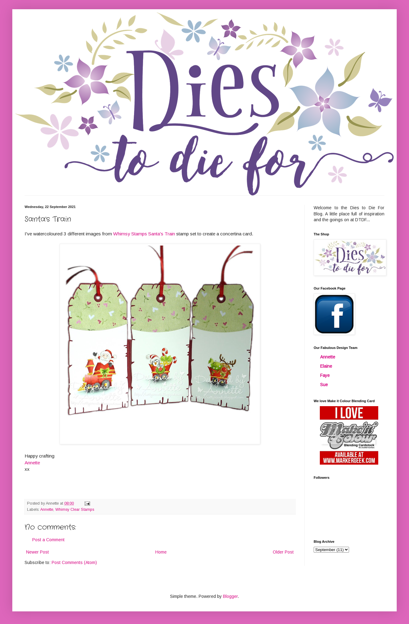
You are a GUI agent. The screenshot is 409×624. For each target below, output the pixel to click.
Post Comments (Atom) (74, 562)
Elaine (326, 366)
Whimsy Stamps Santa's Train (144, 233)
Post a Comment (48, 539)
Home (161, 552)
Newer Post (37, 552)
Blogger (230, 596)
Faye (325, 375)
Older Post (283, 552)
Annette (46, 509)
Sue (324, 384)
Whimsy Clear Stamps (74, 509)
